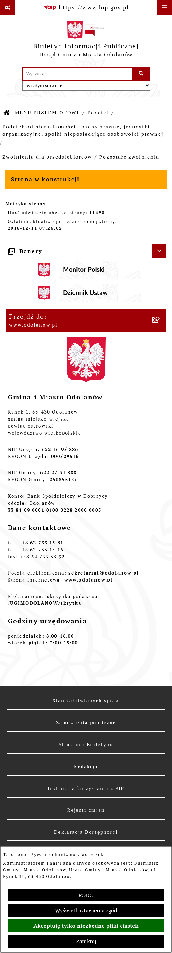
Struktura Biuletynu (86, 744)
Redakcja (86, 766)
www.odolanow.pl (88, 580)
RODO (86, 895)
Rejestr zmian (86, 810)
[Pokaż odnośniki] (7, 7)
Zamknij (86, 941)
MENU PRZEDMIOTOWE (47, 112)
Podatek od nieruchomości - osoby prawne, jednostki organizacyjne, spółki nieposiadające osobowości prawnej (82, 130)
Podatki (98, 112)
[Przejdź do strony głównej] (86, 40)
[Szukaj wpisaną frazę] (141, 74)
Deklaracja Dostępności (86, 832)
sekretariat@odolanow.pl (103, 573)
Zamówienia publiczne (86, 722)
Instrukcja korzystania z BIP (86, 788)
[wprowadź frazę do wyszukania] (77, 74)
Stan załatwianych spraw (86, 701)
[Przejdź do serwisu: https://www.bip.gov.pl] (86, 7)
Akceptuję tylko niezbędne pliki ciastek (86, 925)
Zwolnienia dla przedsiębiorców (47, 157)
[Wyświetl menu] (164, 7)
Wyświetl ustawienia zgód (86, 910)
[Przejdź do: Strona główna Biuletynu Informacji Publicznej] (7, 113)
